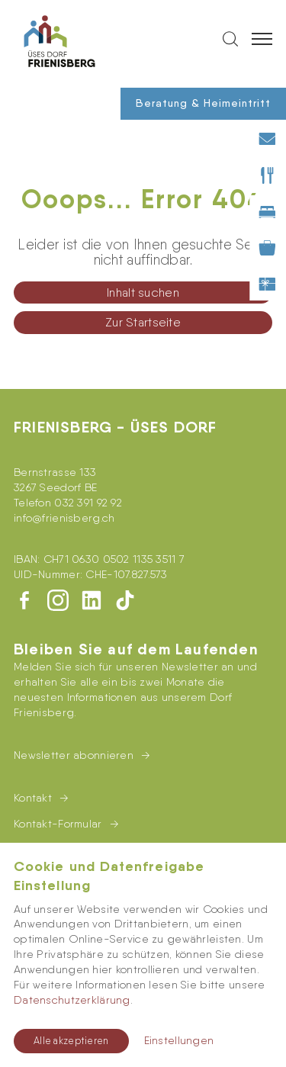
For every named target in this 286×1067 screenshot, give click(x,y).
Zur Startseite (143, 322)
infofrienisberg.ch (64, 518)
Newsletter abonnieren (73, 755)
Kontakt (33, 798)
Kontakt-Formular (58, 824)
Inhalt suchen (143, 292)
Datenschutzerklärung (72, 1000)
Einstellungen (179, 1040)
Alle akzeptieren (71, 1040)
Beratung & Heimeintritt (203, 103)
